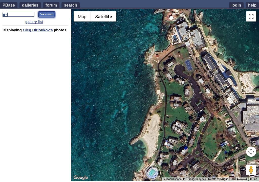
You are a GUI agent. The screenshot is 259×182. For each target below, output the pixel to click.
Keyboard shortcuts (174, 179)
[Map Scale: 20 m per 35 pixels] (238, 179)
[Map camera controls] (251, 152)
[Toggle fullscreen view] (251, 16)
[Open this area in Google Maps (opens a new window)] (80, 177)
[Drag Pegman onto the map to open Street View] (251, 170)
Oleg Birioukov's (38, 30)
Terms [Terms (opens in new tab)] (253, 179)
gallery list (34, 22)
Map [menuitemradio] (82, 16)
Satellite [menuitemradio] (103, 16)
